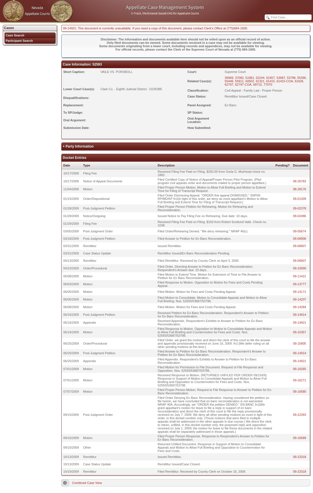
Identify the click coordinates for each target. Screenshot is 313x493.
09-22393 (299, 414)
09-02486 (299, 216)
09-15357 (299, 332)
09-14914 (299, 314)
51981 (249, 77)
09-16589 (299, 438)
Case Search (15, 35)
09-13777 (299, 284)
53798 (291, 77)
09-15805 (299, 343)
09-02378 (299, 208)
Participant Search (19, 40)
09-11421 (299, 276)
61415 (270, 81)
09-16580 (299, 391)
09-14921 (299, 322)
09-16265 (299, 369)
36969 (229, 77)
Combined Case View (87, 483)
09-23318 (299, 457)
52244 (260, 77)
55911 (239, 81)
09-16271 (299, 380)
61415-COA (285, 81)
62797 (229, 84)
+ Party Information (78, 146)
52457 (270, 77)
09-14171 (299, 291)
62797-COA (243, 84)
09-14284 (299, 307)
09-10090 (299, 268)
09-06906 (299, 238)
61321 (260, 81)
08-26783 (299, 181)
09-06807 (299, 246)
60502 (249, 81)
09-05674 (299, 231)
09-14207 (299, 299)
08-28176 (299, 189)
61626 (299, 81)
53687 (281, 77)
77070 (268, 84)
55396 (301, 77)
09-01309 (299, 198)
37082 (239, 77)
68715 (257, 84)
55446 (229, 81)
